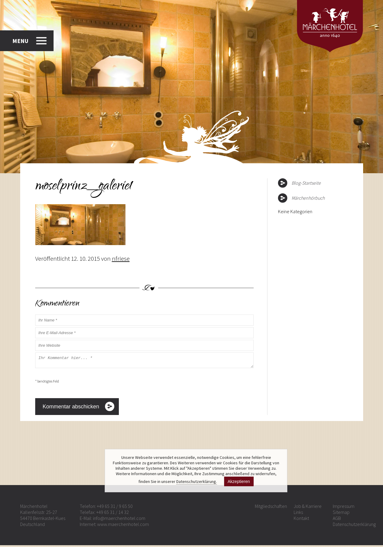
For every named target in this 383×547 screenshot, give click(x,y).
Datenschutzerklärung (354, 526)
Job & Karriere (308, 508)
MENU (20, 40)
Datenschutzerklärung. (196, 481)
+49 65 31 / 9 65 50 (115, 508)
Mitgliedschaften (271, 508)
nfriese (121, 258)
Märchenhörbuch (308, 198)
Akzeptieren (239, 481)
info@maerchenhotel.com (119, 520)
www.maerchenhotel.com (123, 526)
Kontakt (301, 520)
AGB (337, 520)
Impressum (343, 508)
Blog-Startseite (306, 183)
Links (298, 514)
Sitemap (341, 514)
